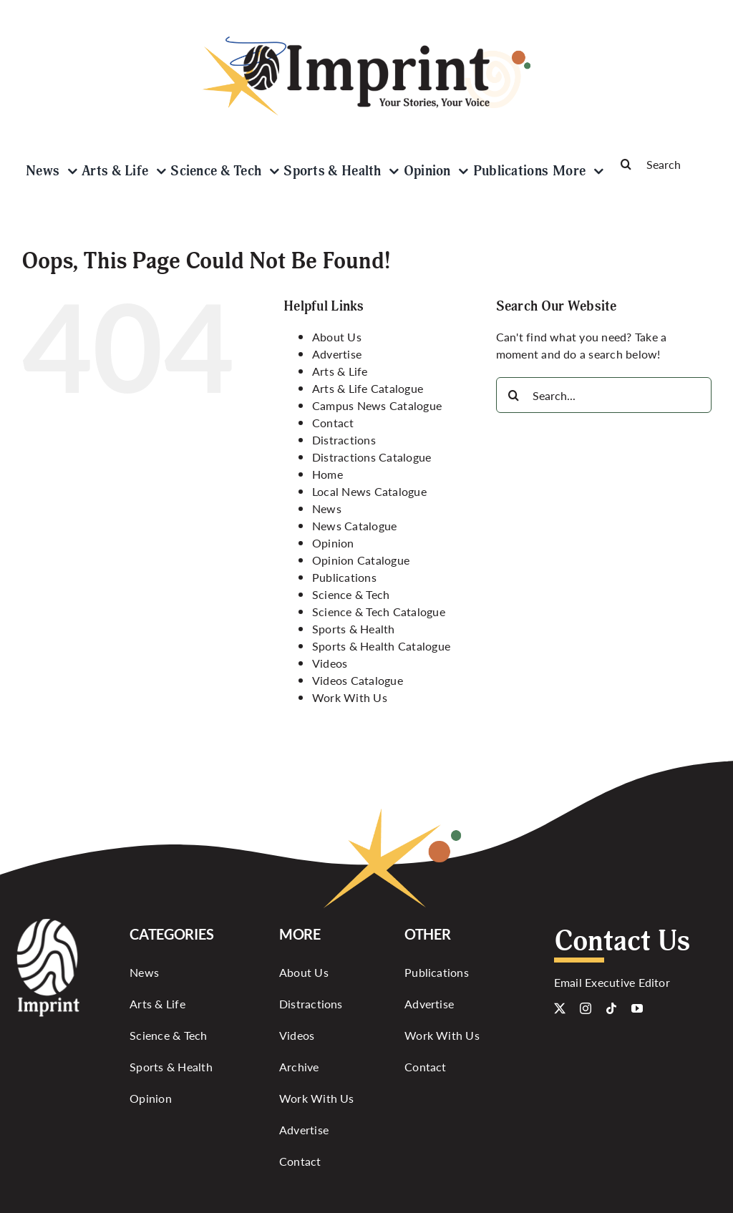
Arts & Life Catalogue (367, 388)
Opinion (333, 543)
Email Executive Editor (612, 982)
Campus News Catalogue (377, 405)
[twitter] (559, 1008)
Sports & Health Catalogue (381, 646)
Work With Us (349, 697)
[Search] (660, 164)
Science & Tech (350, 594)
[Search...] (604, 395)
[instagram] (585, 1008)
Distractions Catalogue (371, 457)
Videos (329, 663)
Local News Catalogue (369, 491)
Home (327, 474)
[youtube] (637, 1008)
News (326, 508)
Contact (333, 422)
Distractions (344, 440)
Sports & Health (353, 628)
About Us (336, 336)
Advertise (336, 354)
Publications (344, 577)
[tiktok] (611, 1008)
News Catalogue (354, 525)
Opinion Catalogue (360, 560)
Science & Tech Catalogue (378, 611)
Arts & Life (340, 371)
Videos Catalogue (357, 680)
